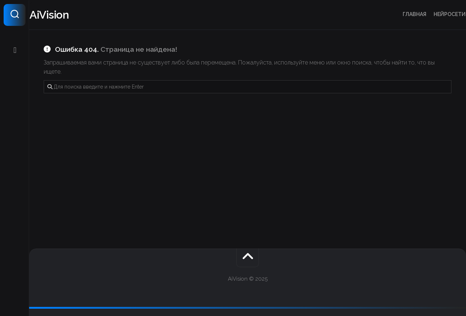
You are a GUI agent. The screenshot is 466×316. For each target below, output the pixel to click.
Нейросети (435, 14)
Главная (400, 14)
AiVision (63, 14)
